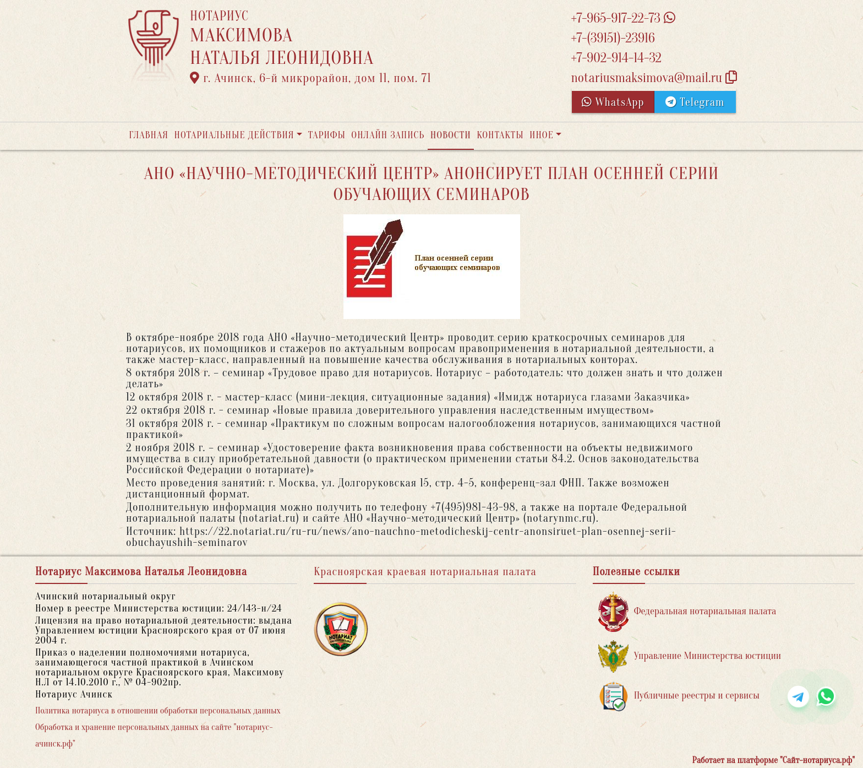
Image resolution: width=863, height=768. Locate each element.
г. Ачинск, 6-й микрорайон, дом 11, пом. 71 (311, 78)
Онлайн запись (387, 135)
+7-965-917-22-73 (623, 18)
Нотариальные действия (234, 135)
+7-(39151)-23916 (612, 38)
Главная (148, 135)
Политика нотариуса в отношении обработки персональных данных (158, 711)
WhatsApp (613, 102)
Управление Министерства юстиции (690, 656)
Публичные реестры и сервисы (679, 696)
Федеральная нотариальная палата (687, 612)
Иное (541, 135)
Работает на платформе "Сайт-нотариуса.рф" (773, 760)
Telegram (694, 102)
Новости (450, 135)
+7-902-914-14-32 (616, 58)
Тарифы (327, 135)
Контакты (500, 135)
